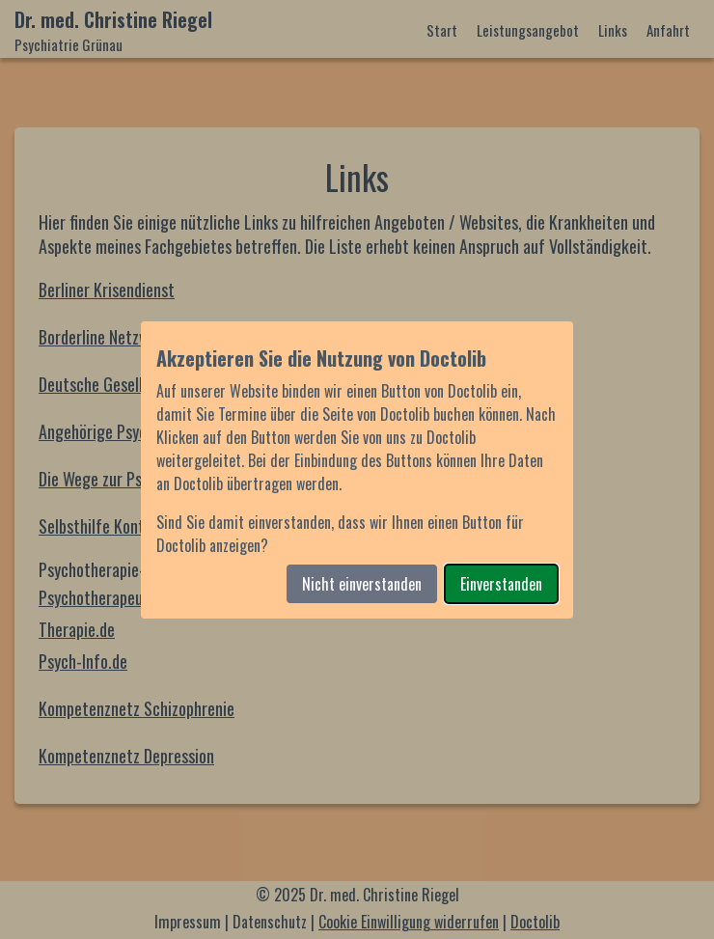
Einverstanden (501, 583)
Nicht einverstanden (362, 583)
